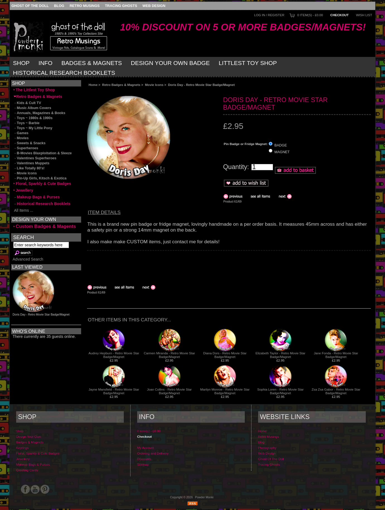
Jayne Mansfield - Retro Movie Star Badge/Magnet (114, 391)
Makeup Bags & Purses (37, 197)
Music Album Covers (32, 108)
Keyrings (22, 447)
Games (21, 133)
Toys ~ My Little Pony (33, 128)
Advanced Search (28, 259)
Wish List (364, 15)
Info (45, 63)
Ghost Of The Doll (30, 6)
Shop (21, 63)
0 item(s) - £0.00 (310, 15)
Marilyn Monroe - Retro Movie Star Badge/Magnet (225, 391)
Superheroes (26, 148)
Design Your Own (28, 436)
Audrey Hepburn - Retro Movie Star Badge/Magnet (113, 355)
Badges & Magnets (91, 63)
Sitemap (143, 464)
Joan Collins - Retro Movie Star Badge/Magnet (169, 391)
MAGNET (282, 152)
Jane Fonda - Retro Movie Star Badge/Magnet (336, 355)
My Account (145, 447)
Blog (59, 6)
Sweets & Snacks (29, 143)
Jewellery (23, 190)
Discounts (144, 459)
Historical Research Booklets (64, 72)
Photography (267, 447)
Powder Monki (204, 497)
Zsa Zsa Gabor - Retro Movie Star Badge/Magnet (336, 391)
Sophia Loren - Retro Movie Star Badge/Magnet (280, 391)
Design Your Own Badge (170, 63)
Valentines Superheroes (35, 158)
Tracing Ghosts (121, 6)
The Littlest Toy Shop (34, 90)
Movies (21, 138)
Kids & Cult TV (27, 103)
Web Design (153, 6)
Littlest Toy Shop (248, 63)
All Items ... (23, 210)
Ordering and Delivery (153, 453)
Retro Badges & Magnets (121, 84)
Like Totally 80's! (29, 168)
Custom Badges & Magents (45, 226)
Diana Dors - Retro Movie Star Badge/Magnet (224, 355)
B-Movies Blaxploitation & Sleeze (43, 153)
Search (23, 237)
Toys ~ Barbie (27, 123)
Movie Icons (154, 84)
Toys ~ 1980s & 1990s (33, 118)
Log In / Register (269, 15)
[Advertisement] (149, 91)
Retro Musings (85, 6)
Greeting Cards (27, 470)
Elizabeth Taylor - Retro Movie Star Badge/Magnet (280, 355)
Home (93, 84)
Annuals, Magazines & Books (39, 113)
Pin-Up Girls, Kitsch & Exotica (40, 178)
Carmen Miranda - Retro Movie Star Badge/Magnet (169, 355)
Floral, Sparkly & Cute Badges (42, 183)
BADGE (280, 145)
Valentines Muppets (31, 163)
